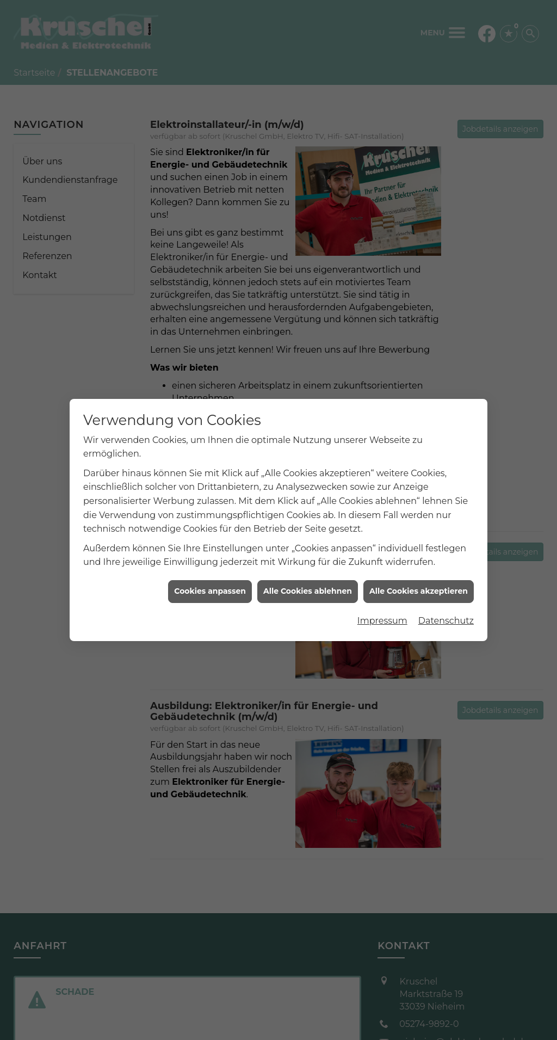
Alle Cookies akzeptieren (418, 582)
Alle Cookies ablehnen (307, 582)
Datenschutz (446, 612)
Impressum (382, 612)
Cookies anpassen (210, 582)
